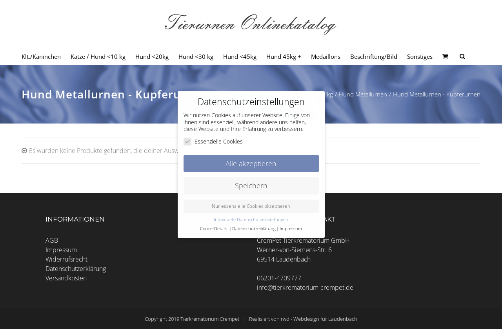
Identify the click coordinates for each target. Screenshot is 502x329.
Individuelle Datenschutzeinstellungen (251, 219)
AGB (51, 240)
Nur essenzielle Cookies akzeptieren (251, 206)
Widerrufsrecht (66, 259)
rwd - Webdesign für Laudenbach (319, 318)
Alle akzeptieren (251, 163)
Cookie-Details (213, 228)
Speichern (251, 185)
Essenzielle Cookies (213, 141)
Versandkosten (66, 278)
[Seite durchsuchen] (462, 56)
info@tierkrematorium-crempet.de (305, 287)
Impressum (61, 249)
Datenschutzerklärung (75, 268)
